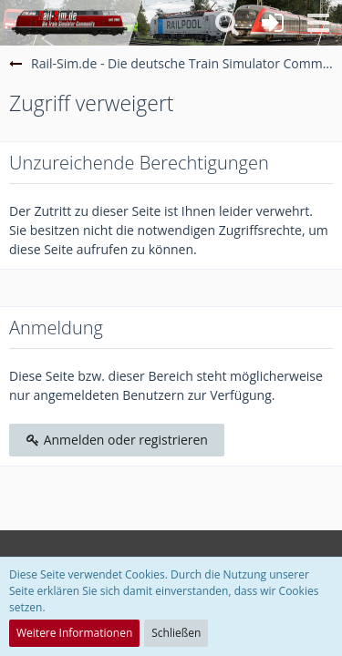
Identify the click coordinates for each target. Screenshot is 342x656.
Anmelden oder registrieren (117, 439)
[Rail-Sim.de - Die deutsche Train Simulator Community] (69, 23)
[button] (318, 23)
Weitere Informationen (74, 633)
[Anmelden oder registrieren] (272, 23)
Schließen (176, 633)
